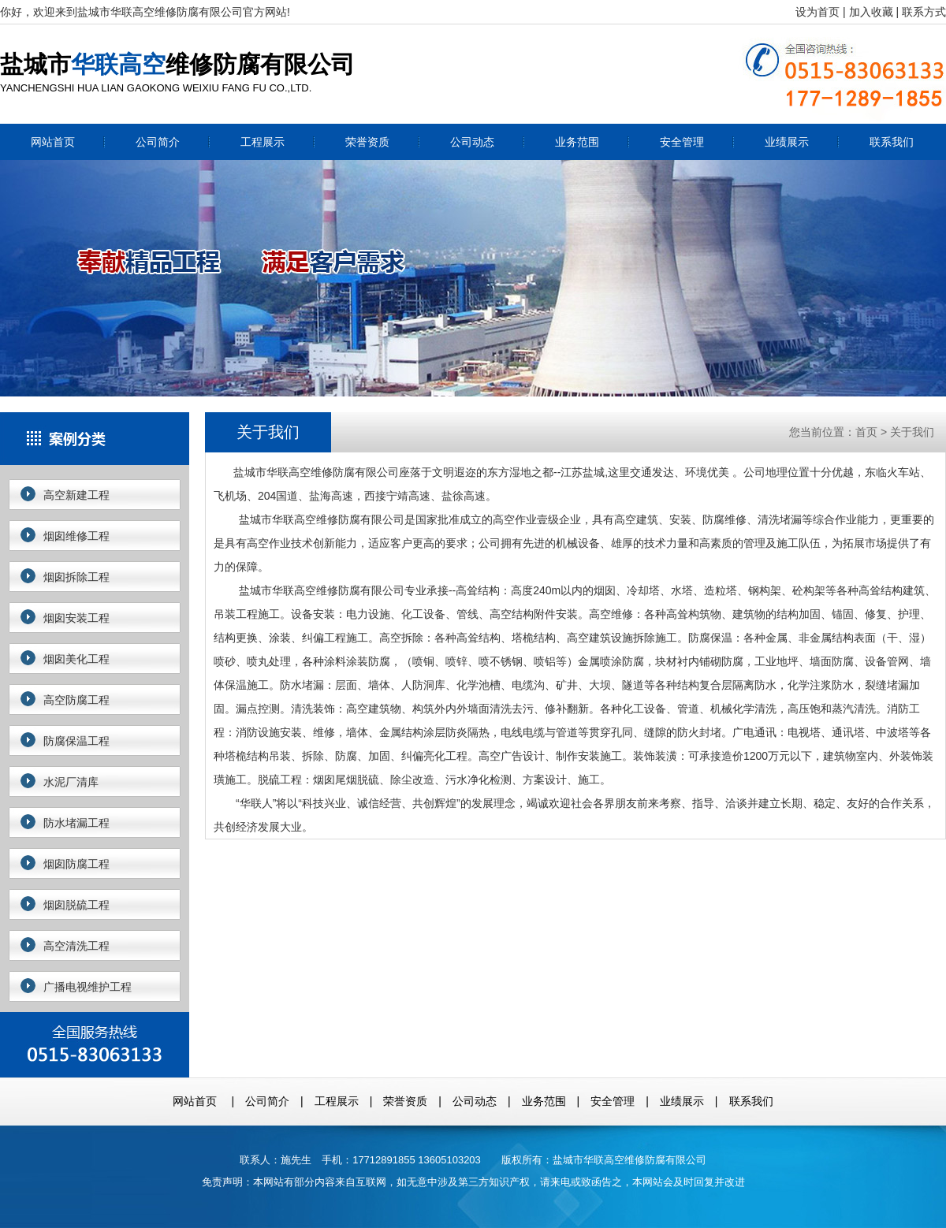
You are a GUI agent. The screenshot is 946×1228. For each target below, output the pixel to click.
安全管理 (682, 142)
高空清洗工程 (76, 946)
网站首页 (53, 142)
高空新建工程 (76, 495)
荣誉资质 (367, 142)
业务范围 (577, 142)
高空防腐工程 (76, 700)
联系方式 (924, 12)
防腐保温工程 (76, 741)
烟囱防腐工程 (76, 864)
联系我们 (892, 142)
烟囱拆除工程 (76, 577)
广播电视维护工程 (87, 987)
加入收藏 (871, 12)
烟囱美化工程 (76, 659)
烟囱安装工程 (76, 618)
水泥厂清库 (71, 782)
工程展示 (262, 142)
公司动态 (472, 142)
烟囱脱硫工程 (76, 905)
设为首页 (817, 12)
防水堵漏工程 (76, 823)
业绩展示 (787, 142)
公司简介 (158, 142)
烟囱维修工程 (76, 536)
